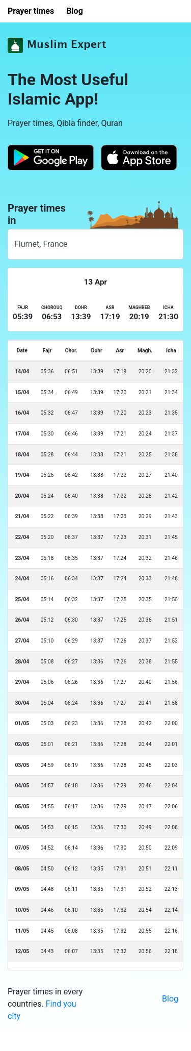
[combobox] (95, 244)
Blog (170, 999)
